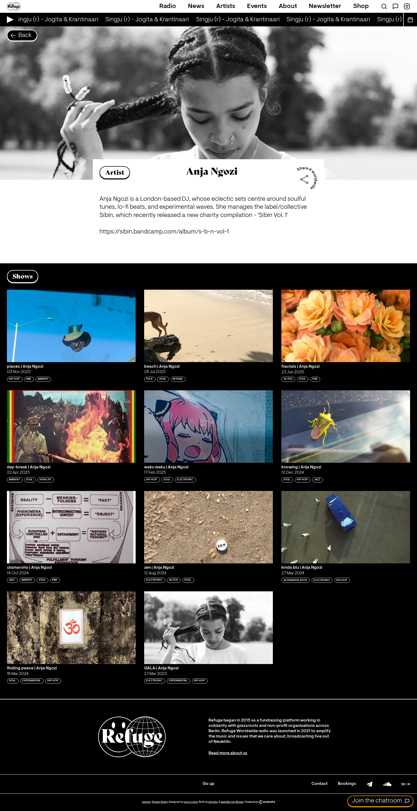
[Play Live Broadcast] (9, 19)
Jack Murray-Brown (232, 802)
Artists (225, 6)
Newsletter (325, 6)
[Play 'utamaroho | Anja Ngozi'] (71, 527)
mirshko (213, 802)
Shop (361, 6)
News (196, 6)
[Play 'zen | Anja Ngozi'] (208, 527)
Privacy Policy (160, 802)
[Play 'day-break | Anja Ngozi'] (71, 426)
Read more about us (227, 753)
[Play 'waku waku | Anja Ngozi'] (208, 426)
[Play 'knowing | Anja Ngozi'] (345, 426)
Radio (167, 6)
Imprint (146, 802)
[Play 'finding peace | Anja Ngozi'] (71, 627)
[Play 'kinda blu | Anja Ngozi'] (345, 527)
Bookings (347, 784)
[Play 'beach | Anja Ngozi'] (208, 326)
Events (257, 6)
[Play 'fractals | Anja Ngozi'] (345, 326)
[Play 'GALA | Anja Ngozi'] (208, 627)
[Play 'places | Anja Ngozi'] (71, 326)
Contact (319, 784)
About (288, 6)
